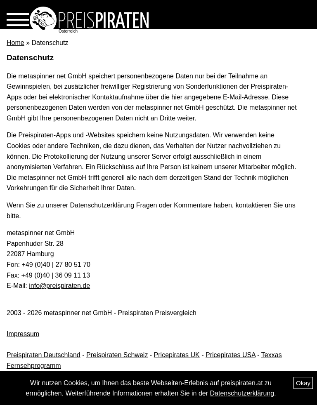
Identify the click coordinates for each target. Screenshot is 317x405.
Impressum (23, 333)
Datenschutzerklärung (242, 393)
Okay (303, 382)
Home (15, 42)
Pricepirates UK (177, 354)
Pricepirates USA (230, 354)
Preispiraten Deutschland (43, 354)
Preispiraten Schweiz (117, 354)
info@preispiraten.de (59, 285)
